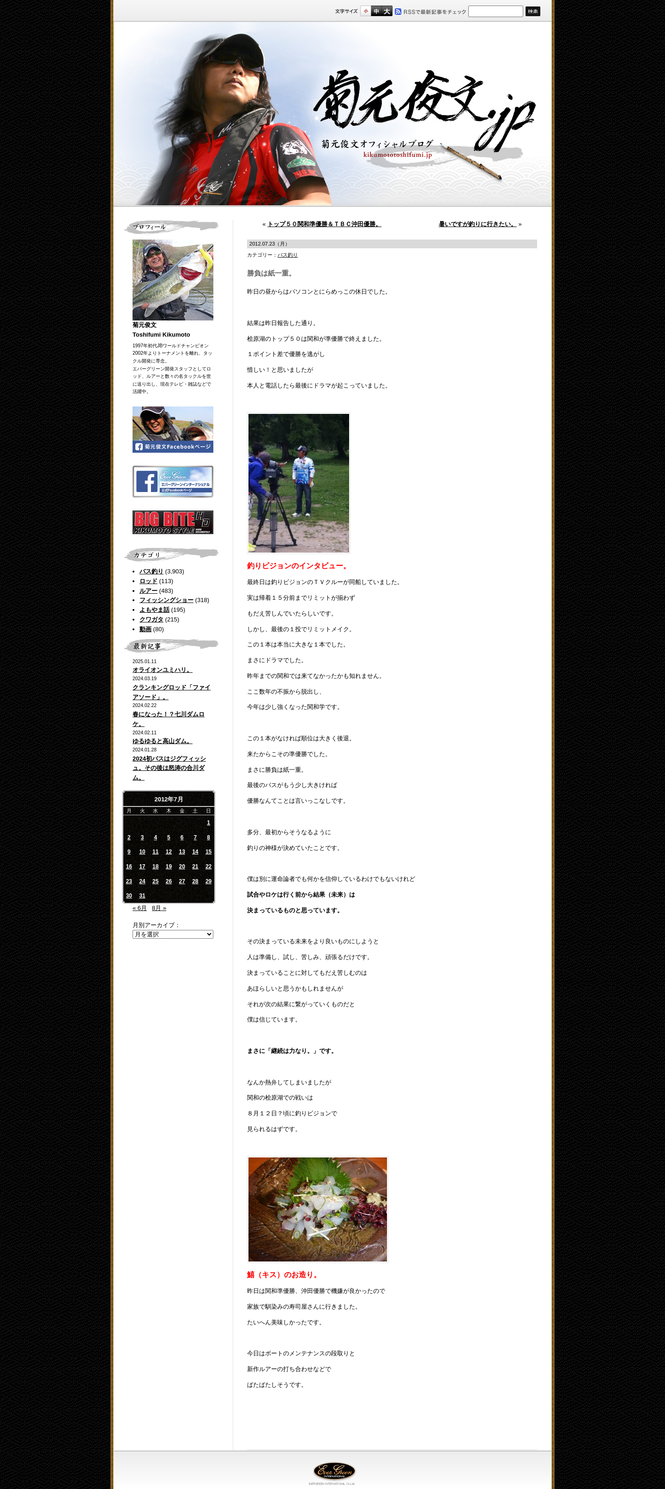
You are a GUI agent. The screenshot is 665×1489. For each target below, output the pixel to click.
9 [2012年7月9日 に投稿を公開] (129, 852)
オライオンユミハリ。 (163, 669)
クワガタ (151, 619)
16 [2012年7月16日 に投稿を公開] (129, 866)
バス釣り (151, 571)
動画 (145, 629)
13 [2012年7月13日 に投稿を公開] (182, 852)
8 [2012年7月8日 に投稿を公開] (208, 837)
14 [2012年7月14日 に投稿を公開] (195, 852)
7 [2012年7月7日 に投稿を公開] (195, 837)
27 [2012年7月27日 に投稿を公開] (182, 881)
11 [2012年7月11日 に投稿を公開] (155, 852)
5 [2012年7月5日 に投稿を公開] (168, 837)
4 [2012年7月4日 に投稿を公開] (155, 837)
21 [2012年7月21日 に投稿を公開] (195, 866)
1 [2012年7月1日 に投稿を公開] (208, 822)
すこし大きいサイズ (376, 11)
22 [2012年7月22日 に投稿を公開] (209, 866)
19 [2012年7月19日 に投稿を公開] (169, 866)
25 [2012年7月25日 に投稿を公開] (155, 881)
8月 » (159, 907)
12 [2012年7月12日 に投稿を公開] (169, 852)
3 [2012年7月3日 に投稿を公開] (142, 837)
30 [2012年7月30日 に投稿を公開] (129, 895)
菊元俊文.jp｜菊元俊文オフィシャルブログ (332, 114)
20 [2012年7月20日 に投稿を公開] (182, 866)
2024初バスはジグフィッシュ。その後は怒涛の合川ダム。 (169, 768)
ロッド (148, 581)
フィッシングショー (166, 600)
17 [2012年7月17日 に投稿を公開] (142, 866)
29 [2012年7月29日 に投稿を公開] (209, 881)
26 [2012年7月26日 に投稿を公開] (169, 881)
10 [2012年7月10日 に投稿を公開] (142, 852)
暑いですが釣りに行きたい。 (478, 224)
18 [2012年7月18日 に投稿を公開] (155, 866)
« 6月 (140, 907)
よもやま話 (154, 609)
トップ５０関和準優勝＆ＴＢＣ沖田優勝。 (324, 224)
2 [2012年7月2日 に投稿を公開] (129, 837)
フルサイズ (386, 11)
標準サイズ (365, 11)
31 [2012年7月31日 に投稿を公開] (142, 895)
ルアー (148, 590)
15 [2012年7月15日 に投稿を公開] (209, 852)
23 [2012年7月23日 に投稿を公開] (129, 881)
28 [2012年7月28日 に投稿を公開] (195, 881)
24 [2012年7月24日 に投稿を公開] (142, 881)
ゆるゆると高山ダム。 (163, 741)
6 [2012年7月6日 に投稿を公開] (182, 837)
